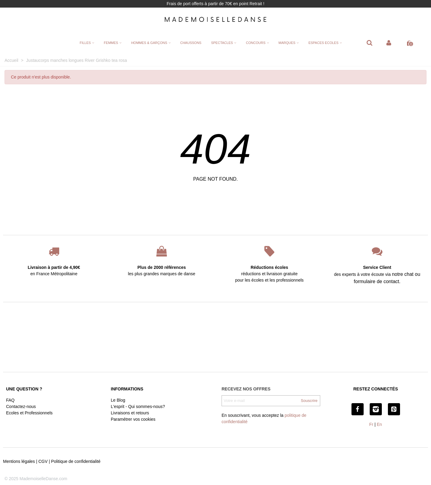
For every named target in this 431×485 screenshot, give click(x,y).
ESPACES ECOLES (323, 43)
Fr (371, 424)
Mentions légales (19, 461)
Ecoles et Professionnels (29, 412)
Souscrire (309, 400)
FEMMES (111, 43)
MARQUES (287, 43)
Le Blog (118, 400)
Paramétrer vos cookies (133, 419)
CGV (42, 461)
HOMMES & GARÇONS (149, 43)
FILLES (85, 43)
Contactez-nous (21, 406)
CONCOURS (255, 43)
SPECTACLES (222, 43)
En (379, 424)
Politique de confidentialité (75, 461)
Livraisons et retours (130, 412)
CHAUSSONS (191, 43)
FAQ (10, 400)
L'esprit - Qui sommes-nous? (138, 406)
